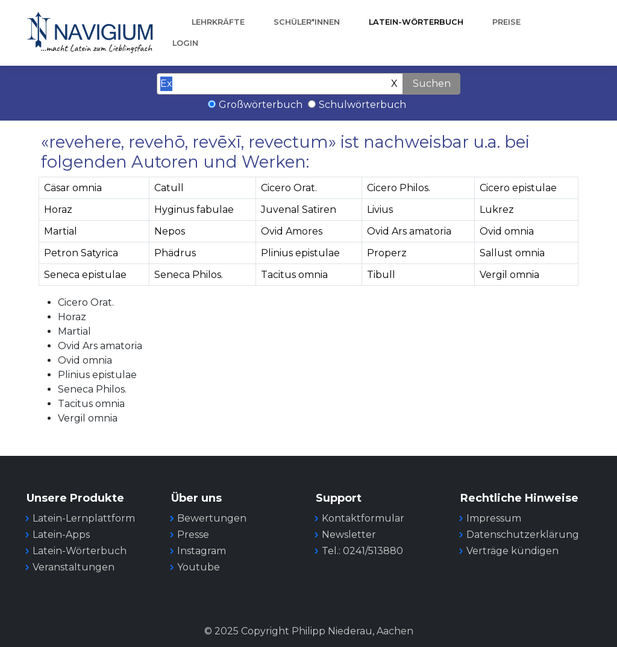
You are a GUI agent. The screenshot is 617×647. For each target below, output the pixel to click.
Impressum (493, 518)
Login (185, 43)
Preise (506, 22)
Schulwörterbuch (362, 104)
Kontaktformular (363, 518)
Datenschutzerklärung (522, 534)
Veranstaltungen (73, 567)
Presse (193, 534)
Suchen (432, 83)
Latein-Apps (61, 534)
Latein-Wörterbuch (416, 22)
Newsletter (349, 534)
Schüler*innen (307, 22)
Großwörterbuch (260, 104)
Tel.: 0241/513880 (362, 551)
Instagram (201, 551)
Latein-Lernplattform (84, 518)
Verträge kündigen (512, 551)
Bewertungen (211, 518)
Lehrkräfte (218, 22)
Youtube (198, 567)
